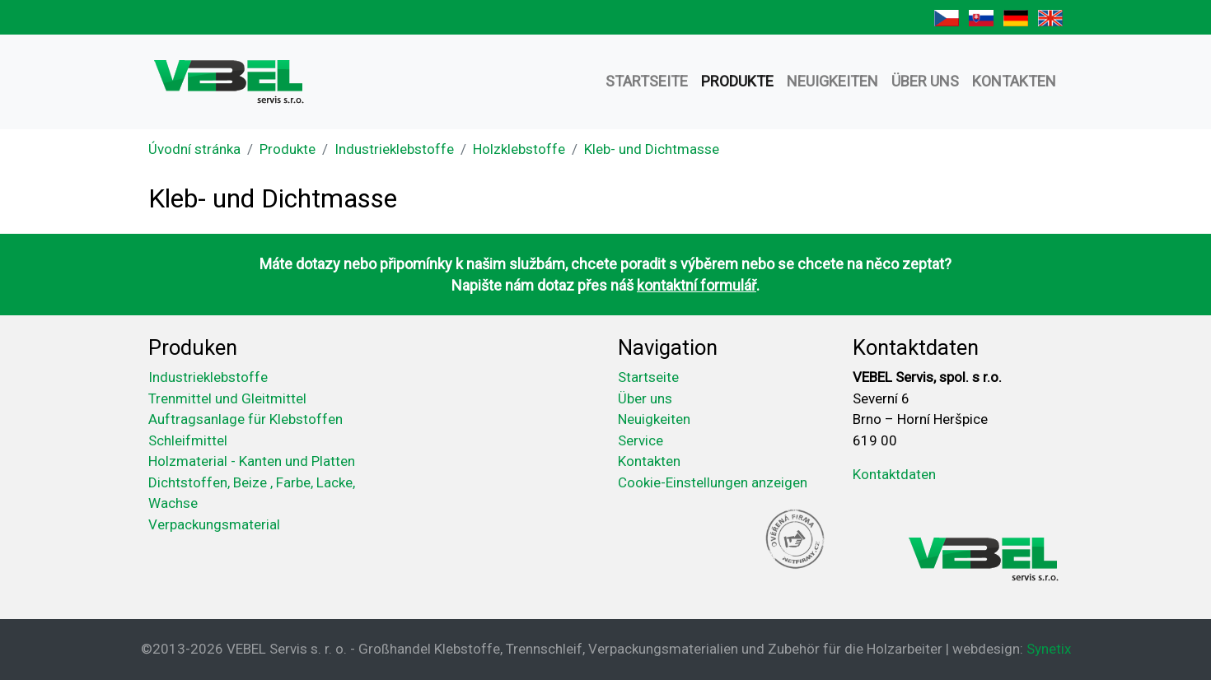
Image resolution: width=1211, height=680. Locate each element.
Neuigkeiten (832, 81)
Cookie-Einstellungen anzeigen (712, 482)
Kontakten (1014, 81)
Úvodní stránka (194, 149)
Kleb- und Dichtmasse (651, 149)
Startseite (647, 81)
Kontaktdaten (894, 474)
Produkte (737, 81)
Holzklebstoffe (519, 149)
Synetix (1048, 648)
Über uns (925, 81)
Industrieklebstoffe (394, 149)
